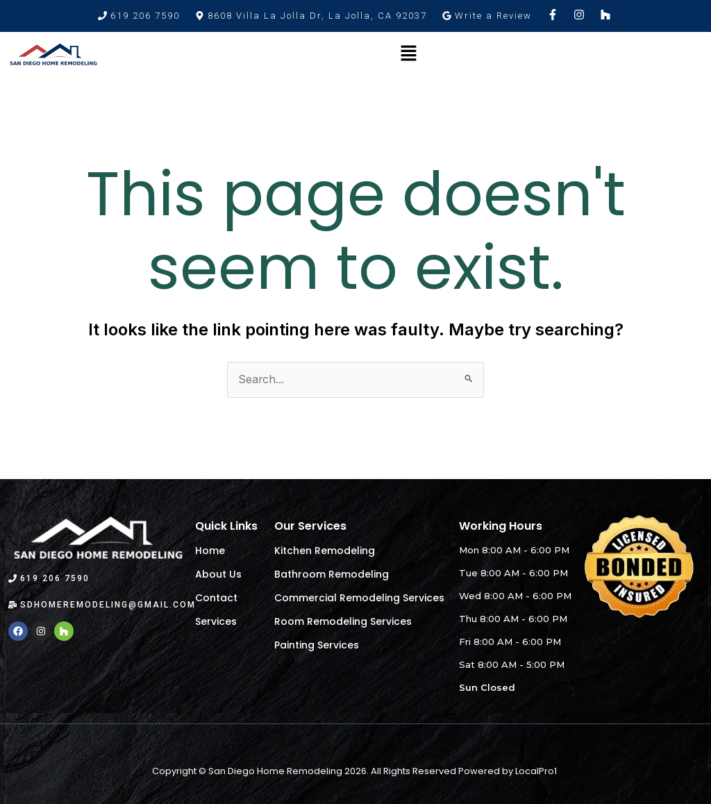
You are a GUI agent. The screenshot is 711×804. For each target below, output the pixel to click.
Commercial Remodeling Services (359, 598)
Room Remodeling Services (343, 622)
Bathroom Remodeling (331, 575)
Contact (216, 598)
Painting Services (316, 646)
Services (216, 622)
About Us (218, 575)
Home (210, 551)
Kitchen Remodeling (324, 551)
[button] (311, 15)
